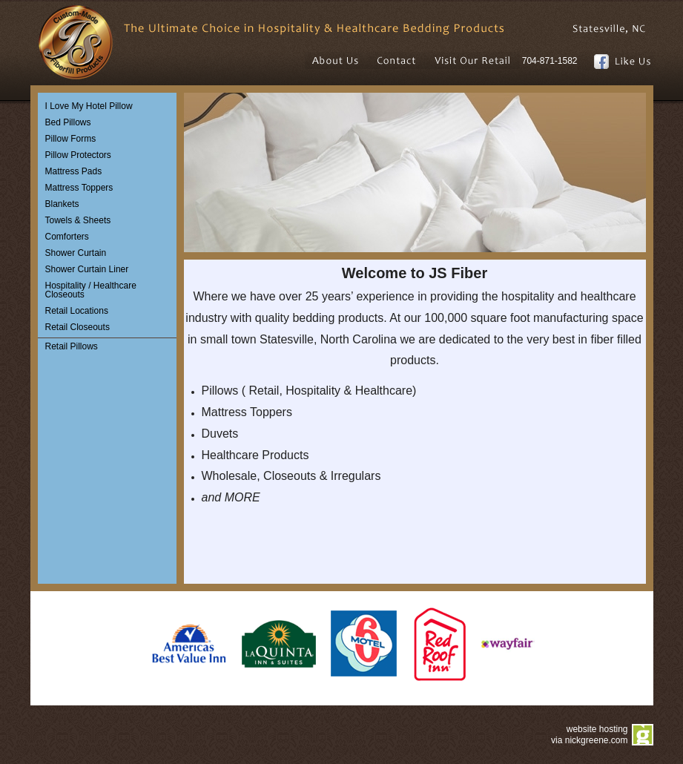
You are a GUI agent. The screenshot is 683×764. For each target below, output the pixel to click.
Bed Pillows (68, 122)
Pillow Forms (70, 139)
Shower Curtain (76, 253)
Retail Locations (76, 311)
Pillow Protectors (78, 155)
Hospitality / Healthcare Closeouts (90, 290)
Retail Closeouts (77, 327)
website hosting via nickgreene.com (589, 734)
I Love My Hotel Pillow (89, 106)
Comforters (67, 236)
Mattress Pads (73, 171)
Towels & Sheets (78, 220)
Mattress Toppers (79, 187)
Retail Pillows (71, 346)
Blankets (62, 204)
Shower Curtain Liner (87, 269)
